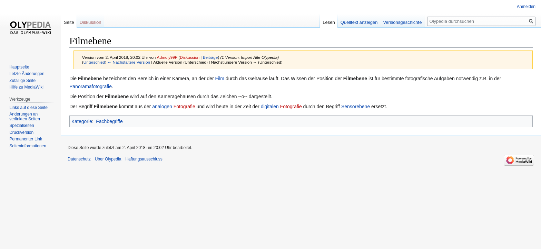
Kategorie (81, 121)
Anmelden (526, 6)
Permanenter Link (25, 139)
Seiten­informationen (27, 146)
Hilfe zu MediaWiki (26, 87)
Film (219, 78)
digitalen (270, 106)
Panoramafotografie (90, 86)
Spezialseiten (21, 125)
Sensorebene (355, 106)
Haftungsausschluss (143, 159)
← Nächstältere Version (129, 62)
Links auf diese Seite (28, 107)
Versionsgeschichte (402, 22)
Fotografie (184, 106)
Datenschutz (79, 159)
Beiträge (210, 57)
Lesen (329, 22)
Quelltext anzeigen (359, 22)
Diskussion (189, 57)
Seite (69, 22)
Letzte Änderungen (26, 73)
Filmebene (90, 78)
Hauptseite (19, 67)
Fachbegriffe (109, 121)
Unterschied (94, 62)
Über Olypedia (108, 159)
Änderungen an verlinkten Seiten (24, 116)
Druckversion (21, 132)
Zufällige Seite (22, 80)
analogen (162, 106)
